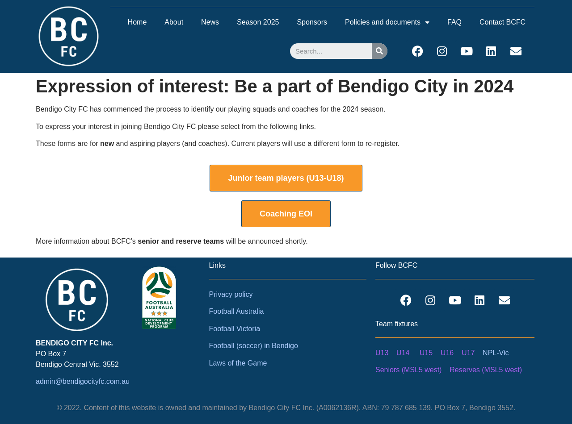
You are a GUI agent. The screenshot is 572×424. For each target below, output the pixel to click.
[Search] (379, 51)
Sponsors (312, 22)
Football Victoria (234, 329)
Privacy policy (231, 294)
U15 (426, 353)
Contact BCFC (502, 22)
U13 (381, 353)
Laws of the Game (238, 363)
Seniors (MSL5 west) (408, 370)
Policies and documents (387, 22)
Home (137, 22)
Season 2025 (258, 22)
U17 (468, 353)
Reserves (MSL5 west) (486, 370)
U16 (447, 353)
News (210, 22)
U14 (402, 353)
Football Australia (236, 311)
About (173, 22)
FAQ (454, 22)
